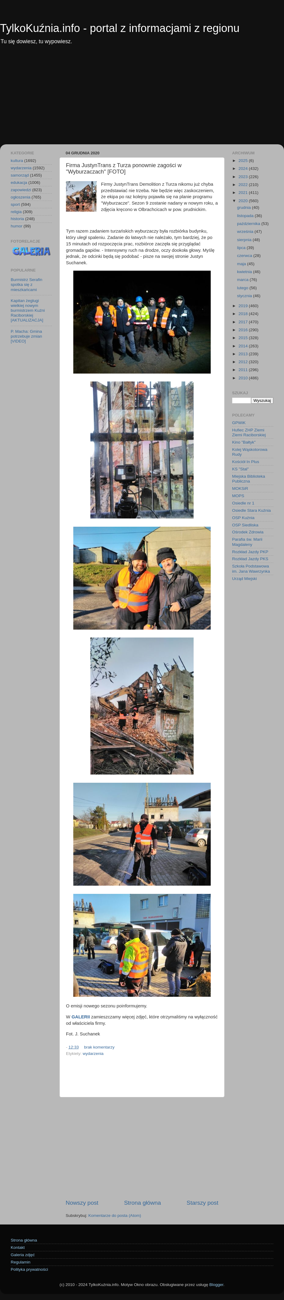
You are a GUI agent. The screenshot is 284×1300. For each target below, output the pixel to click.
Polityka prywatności (29, 1269)
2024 (243, 168)
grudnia (244, 207)
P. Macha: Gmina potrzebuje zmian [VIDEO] (26, 336)
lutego (243, 288)
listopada (246, 215)
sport (15, 204)
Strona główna (142, 1203)
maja (242, 264)
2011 (243, 369)
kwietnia (245, 271)
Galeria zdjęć (23, 1255)
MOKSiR (240, 488)
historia (17, 218)
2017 (243, 322)
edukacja (19, 182)
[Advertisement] (142, 98)
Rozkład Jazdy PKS (250, 559)
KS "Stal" (240, 469)
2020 (243, 201)
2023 (243, 176)
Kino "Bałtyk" (244, 442)
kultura (17, 160)
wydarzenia (93, 1053)
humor (16, 226)
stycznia (245, 295)
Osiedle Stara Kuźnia (251, 510)
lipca (242, 247)
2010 (243, 378)
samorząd (20, 175)
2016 (243, 330)
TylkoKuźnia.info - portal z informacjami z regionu (119, 28)
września (245, 231)
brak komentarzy (99, 1047)
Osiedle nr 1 (243, 503)
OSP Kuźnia (243, 517)
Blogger (216, 1284)
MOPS (238, 496)
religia (16, 211)
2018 (243, 313)
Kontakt (18, 1247)
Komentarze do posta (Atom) (114, 1215)
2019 (243, 306)
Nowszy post (82, 1203)
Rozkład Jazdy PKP (250, 552)
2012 (243, 362)
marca (243, 279)
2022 (243, 184)
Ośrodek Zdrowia (248, 532)
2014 (243, 346)
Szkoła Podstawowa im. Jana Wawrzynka (251, 568)
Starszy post (202, 1203)
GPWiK (239, 422)
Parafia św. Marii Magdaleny (247, 541)
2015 (243, 338)
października (249, 223)
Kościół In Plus (245, 461)
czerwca (245, 255)
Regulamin (21, 1262)
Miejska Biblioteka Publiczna (248, 478)
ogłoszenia (21, 197)
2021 (243, 192)
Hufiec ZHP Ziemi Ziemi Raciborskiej (249, 432)
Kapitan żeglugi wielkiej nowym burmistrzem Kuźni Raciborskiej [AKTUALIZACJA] (28, 310)
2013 (243, 354)
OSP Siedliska (245, 525)
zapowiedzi (21, 190)
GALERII (80, 1016)
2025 (243, 160)
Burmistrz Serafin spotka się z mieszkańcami (26, 284)
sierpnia (245, 239)
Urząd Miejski (244, 578)
